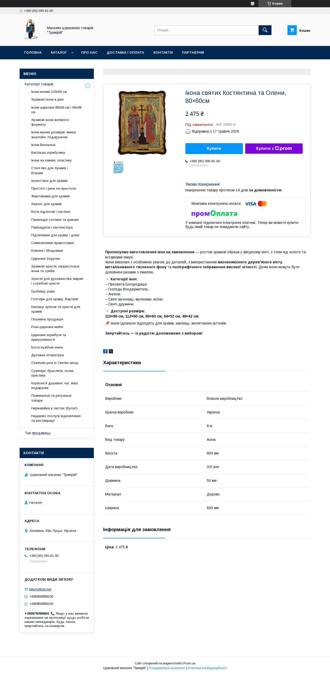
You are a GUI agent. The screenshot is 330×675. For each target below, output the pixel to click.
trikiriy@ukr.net (40, 589)
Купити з (274, 148)
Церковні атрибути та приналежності (48, 337)
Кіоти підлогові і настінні (50, 212)
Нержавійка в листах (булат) (54, 408)
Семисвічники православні (52, 243)
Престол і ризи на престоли (53, 188)
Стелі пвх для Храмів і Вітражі (49, 170)
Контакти (163, 52)
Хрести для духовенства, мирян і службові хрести (57, 281)
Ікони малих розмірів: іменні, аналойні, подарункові (54, 134)
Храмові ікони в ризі (47, 99)
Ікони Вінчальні (43, 145)
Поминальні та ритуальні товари (51, 398)
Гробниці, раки (43, 291)
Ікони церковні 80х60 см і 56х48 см (56, 109)
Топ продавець (38, 433)
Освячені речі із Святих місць (55, 363)
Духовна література (47, 355)
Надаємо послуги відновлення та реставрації (56, 418)
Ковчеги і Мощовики (47, 251)
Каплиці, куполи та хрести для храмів (55, 309)
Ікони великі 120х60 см (49, 92)
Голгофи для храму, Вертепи (54, 299)
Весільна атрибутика (48, 152)
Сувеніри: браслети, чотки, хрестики (52, 373)
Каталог (59, 52)
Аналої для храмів (46, 204)
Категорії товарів (39, 84)
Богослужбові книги (47, 347)
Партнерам (193, 52)
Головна (33, 52)
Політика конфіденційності (207, 668)
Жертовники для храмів (50, 196)
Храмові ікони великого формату (50, 122)
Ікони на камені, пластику (51, 160)
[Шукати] (265, 30)
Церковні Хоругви (45, 259)
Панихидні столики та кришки (55, 220)
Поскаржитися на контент (167, 668)
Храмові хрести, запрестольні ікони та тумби (55, 268)
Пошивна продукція (47, 319)
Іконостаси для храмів (49, 181)
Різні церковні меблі (47, 327)
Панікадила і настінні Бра (52, 227)
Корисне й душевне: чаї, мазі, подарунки (54, 385)
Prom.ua (189, 663)
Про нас (89, 52)
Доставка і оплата (125, 52)
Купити (214, 148)
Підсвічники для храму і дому (55, 235)
